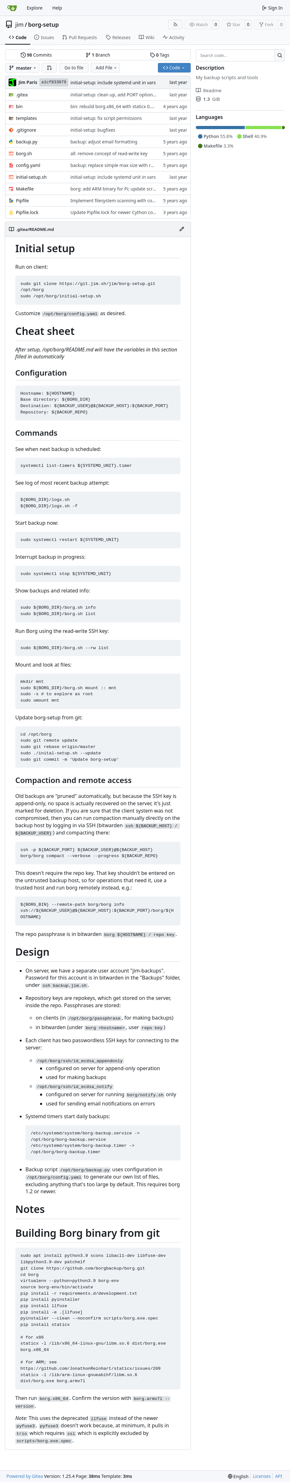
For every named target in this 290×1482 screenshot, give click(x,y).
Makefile (25, 189)
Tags (159, 55)
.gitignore (26, 130)
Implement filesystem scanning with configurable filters (128, 200)
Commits (36, 55)
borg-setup (43, 24)
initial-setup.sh (31, 177)
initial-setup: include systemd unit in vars (113, 83)
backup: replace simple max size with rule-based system (128, 165)
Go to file (73, 68)
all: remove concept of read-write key (108, 153)
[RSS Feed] (175, 24)
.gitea (22, 95)
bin (19, 106)
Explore (34, 8)
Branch (98, 55)
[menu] (238, 1476)
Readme (209, 90)
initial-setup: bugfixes (92, 130)
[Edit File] (182, 229)
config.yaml (28, 165)
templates (26, 118)
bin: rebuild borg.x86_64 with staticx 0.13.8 (114, 106)
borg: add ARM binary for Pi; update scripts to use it (124, 189)
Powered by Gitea (24, 1476)
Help (57, 8)
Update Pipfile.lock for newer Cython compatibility (122, 212)
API (278, 1476)
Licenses (262, 1476)
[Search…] (279, 55)
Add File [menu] (106, 68)
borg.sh (24, 153)
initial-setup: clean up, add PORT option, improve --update (130, 95)
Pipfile (22, 200)
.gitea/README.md (35, 229)
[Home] (12, 8)
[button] (49, 68)
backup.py (26, 142)
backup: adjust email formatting (103, 142)
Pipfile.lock (27, 212)
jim (19, 24)
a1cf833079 (53, 82)
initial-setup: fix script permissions (106, 118)
